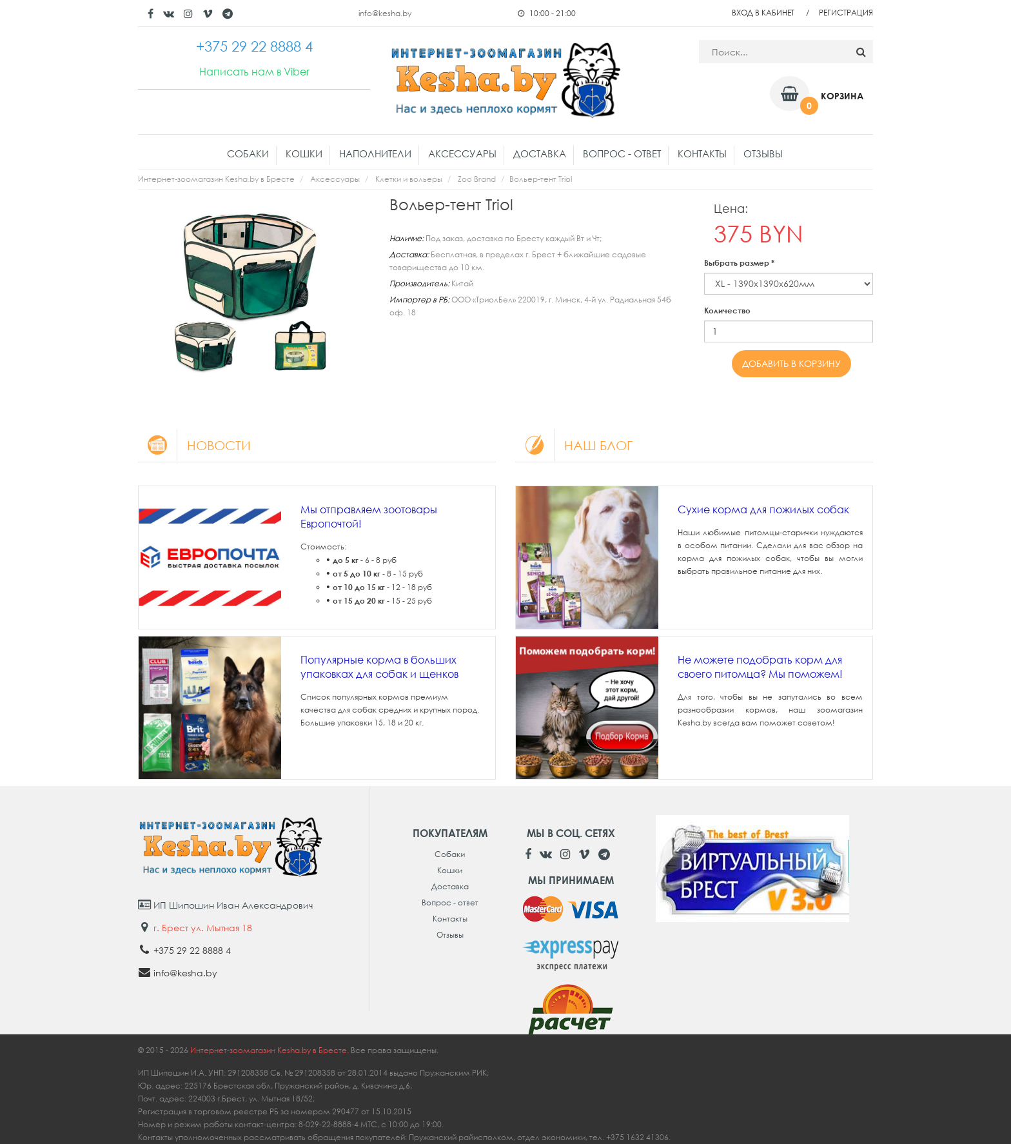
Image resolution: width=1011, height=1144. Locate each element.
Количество (727, 310)
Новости (194, 445)
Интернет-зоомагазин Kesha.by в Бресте (216, 179)
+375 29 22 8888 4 (192, 950)
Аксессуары (462, 153)
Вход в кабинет (763, 12)
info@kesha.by (384, 13)
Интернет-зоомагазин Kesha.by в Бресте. (270, 1050)
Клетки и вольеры (408, 179)
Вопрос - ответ (622, 153)
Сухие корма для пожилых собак (763, 509)
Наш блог (574, 445)
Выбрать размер (739, 263)
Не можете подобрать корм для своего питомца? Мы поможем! (760, 666)
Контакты (702, 153)
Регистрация (846, 12)
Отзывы (763, 153)
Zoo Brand (477, 179)
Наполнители (375, 153)
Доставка (539, 153)
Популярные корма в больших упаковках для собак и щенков (379, 666)
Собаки (248, 153)
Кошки (304, 153)
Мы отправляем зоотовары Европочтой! (368, 516)
